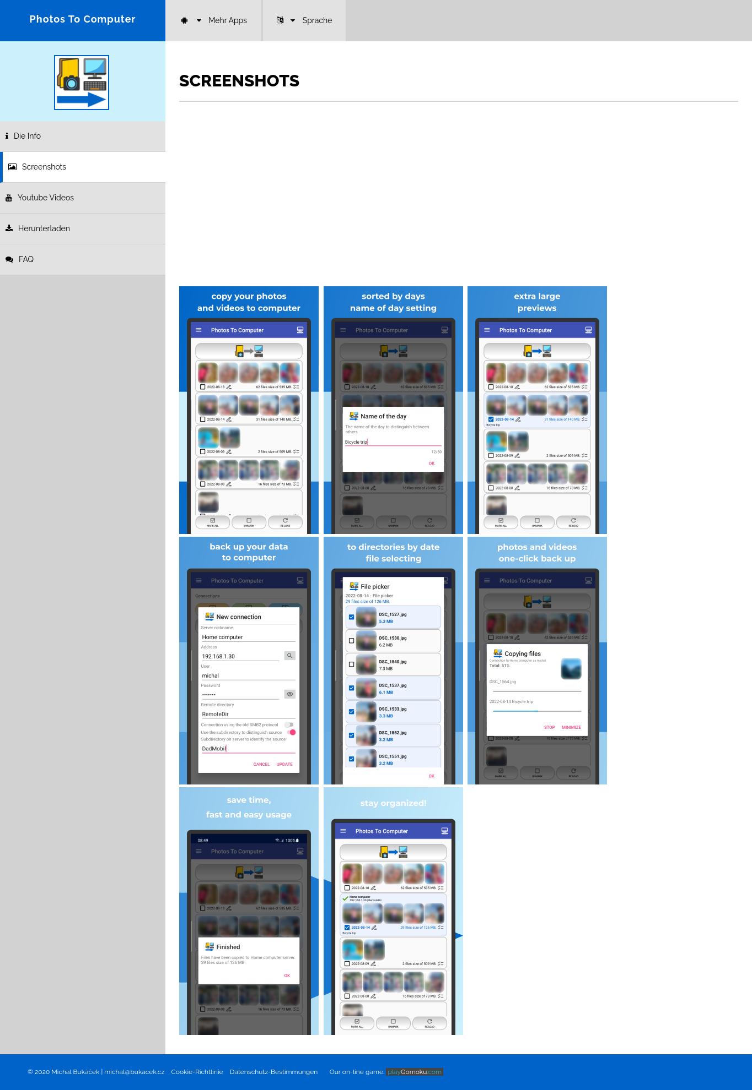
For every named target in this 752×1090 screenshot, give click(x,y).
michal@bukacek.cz (134, 1072)
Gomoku (414, 1072)
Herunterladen (38, 228)
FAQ (20, 259)
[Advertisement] (458, 201)
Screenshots (37, 166)
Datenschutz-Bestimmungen (274, 1072)
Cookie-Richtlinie (197, 1072)
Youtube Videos (40, 197)
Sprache (304, 20)
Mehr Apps (213, 20)
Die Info (23, 136)
